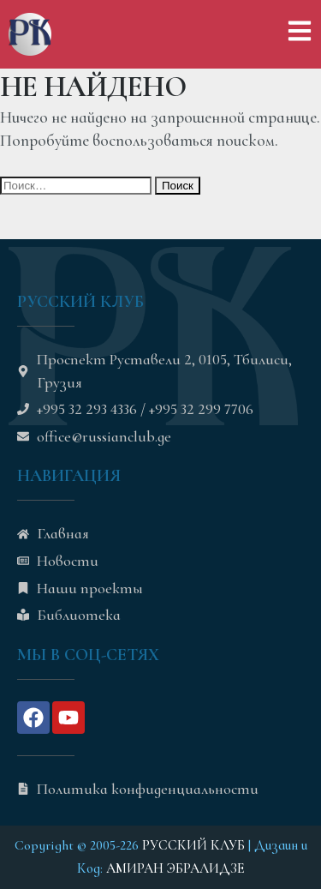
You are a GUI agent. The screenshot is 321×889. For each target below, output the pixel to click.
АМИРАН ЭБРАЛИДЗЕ (175, 868)
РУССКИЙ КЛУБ (193, 845)
